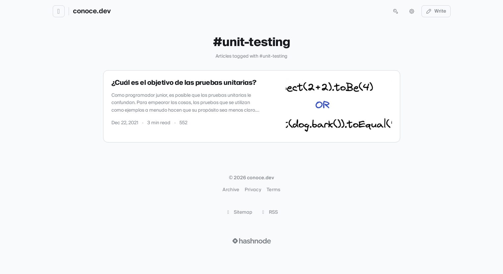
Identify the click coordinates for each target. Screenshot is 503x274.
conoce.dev (92, 11)
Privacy (253, 190)
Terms (274, 190)
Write (436, 11)
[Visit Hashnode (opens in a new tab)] (251, 240)
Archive (230, 190)
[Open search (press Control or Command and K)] (396, 11)
